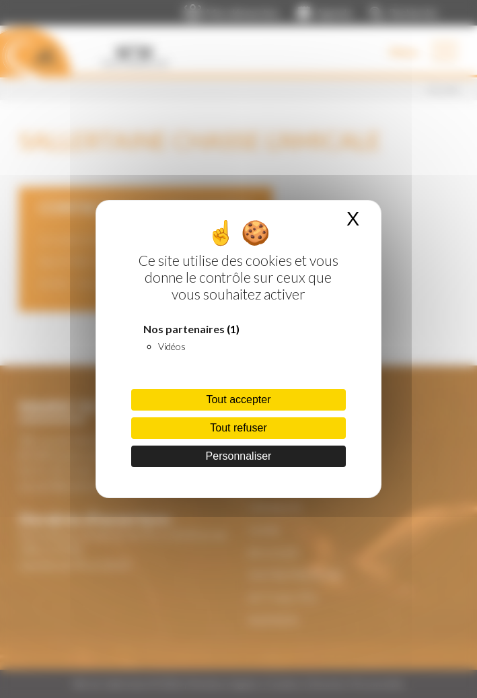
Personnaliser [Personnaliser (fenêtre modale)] (239, 456)
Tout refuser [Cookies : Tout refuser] (238, 427)
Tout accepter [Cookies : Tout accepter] (238, 399)
